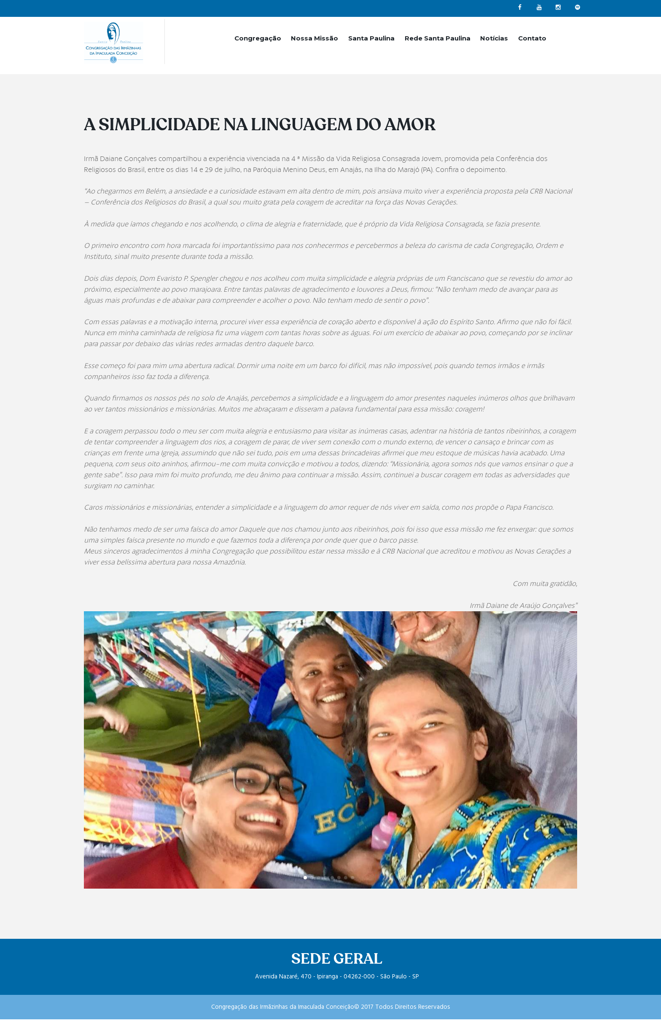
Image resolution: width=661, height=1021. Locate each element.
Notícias (494, 38)
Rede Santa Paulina (437, 38)
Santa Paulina (371, 38)
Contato (532, 38)
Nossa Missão (314, 38)
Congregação (257, 38)
